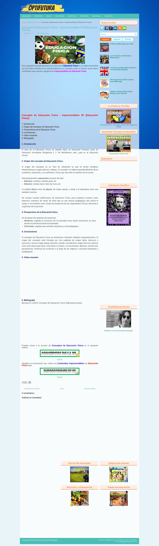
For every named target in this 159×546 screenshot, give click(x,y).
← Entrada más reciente (31, 389)
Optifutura (27, 33)
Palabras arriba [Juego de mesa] (121, 44)
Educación (26, 16)
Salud (48, 16)
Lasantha (134, 540)
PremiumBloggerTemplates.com (126, 541)
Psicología (59, 16)
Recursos (84, 16)
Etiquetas (117, 39)
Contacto (108, 16)
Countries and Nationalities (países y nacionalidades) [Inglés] (123, 69)
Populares (105, 39)
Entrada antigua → (90, 389)
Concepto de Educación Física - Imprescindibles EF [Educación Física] (60, 28)
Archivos (128, 39)
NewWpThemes (111, 540)
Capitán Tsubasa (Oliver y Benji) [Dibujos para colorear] (121, 92)
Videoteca (96, 16)
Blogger (130, 331)
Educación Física (34, 22)
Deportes (38, 16)
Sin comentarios (43, 33)
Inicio (24, 22)
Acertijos (72, 16)
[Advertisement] (60, 92)
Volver (59, 359)
